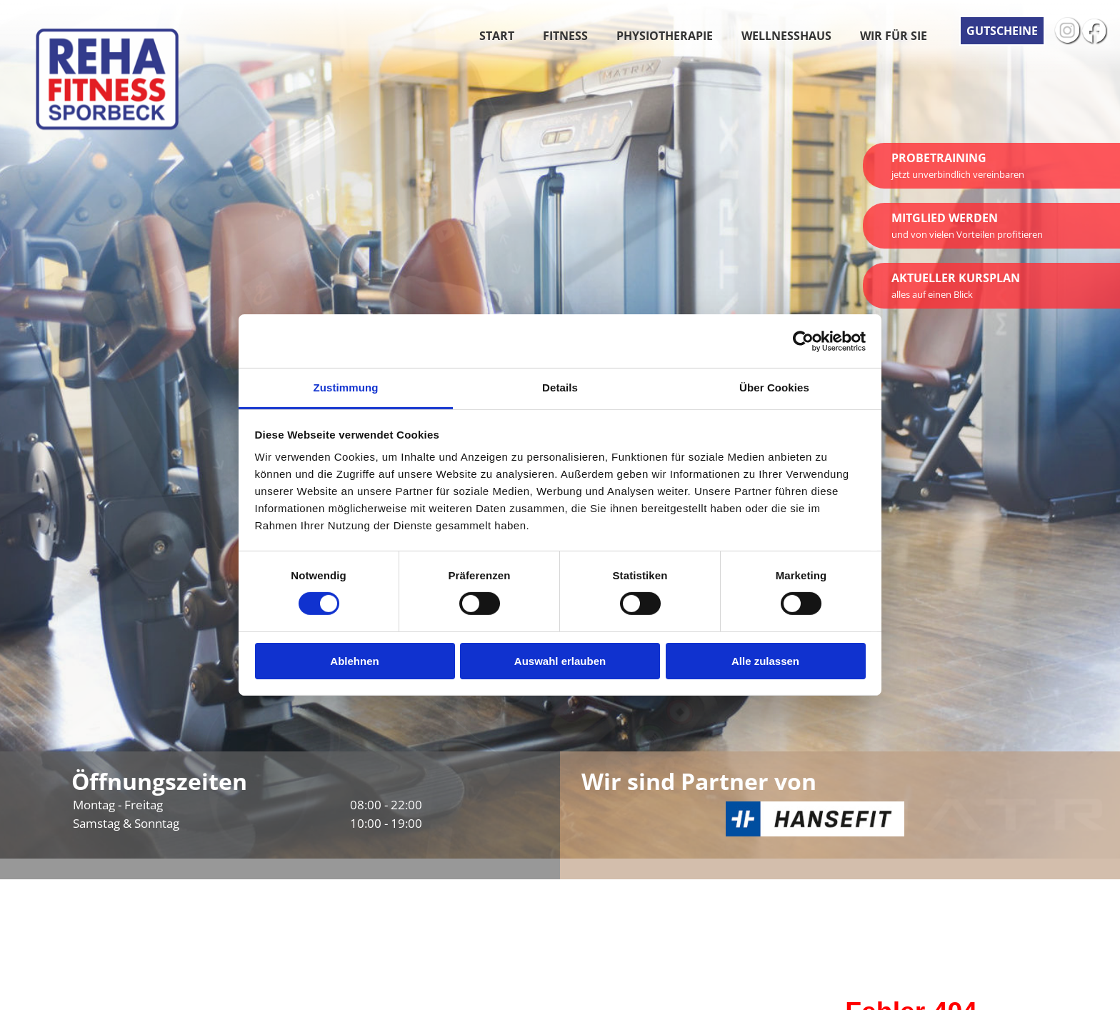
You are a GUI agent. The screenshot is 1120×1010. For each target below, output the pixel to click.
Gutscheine (1002, 31)
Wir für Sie (893, 36)
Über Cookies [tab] (774, 387)
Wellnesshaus (786, 36)
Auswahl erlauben (560, 661)
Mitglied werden (967, 225)
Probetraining (957, 165)
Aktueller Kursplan (955, 285)
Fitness (565, 36)
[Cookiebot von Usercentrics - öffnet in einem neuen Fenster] (803, 340)
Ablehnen (354, 661)
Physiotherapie (664, 36)
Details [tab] (560, 387)
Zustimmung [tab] (346, 387)
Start (496, 36)
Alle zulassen (765, 661)
